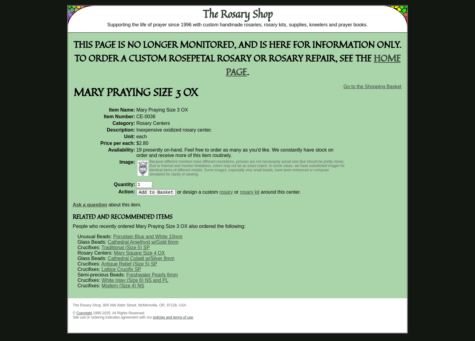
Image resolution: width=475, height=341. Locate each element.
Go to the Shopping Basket (372, 86)
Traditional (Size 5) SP (125, 249)
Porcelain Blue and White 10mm (147, 239)
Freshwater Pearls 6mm (152, 277)
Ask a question (90, 207)
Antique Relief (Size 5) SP (129, 266)
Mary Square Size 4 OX (139, 255)
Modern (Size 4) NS (122, 288)
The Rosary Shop (238, 14)
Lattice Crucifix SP (121, 271)
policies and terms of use (173, 320)
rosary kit (250, 194)
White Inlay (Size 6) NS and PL (134, 282)
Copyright (84, 315)
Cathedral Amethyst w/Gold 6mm (143, 244)
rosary (226, 194)
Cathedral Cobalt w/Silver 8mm (141, 260)
